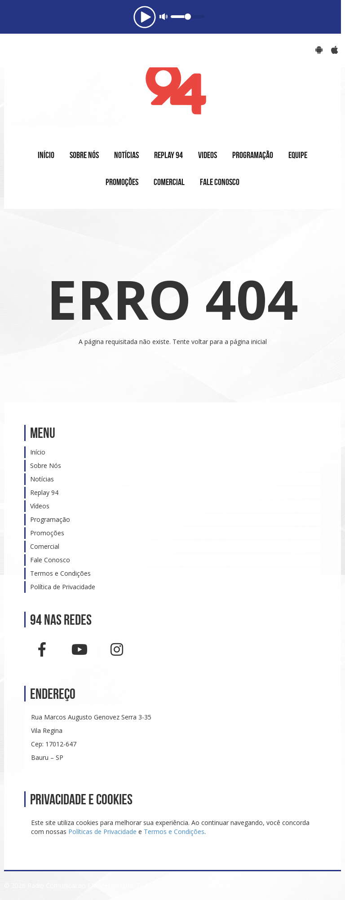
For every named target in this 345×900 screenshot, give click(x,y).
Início (37, 452)
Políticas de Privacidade (102, 831)
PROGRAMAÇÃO (252, 155)
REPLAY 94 (168, 155)
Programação (50, 519)
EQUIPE (297, 155)
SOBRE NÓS (84, 155)
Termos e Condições (60, 573)
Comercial (44, 546)
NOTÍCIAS (126, 155)
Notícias (42, 479)
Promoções (47, 533)
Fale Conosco (50, 560)
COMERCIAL (169, 182)
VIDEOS (207, 155)
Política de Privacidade (62, 586)
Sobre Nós (45, 465)
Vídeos (39, 506)
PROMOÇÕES (122, 182)
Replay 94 (44, 492)
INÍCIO (46, 155)
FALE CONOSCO (219, 182)
